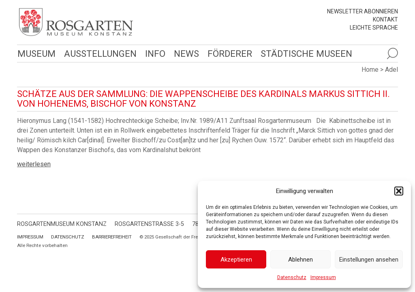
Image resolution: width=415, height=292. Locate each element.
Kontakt (385, 19)
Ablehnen (300, 259)
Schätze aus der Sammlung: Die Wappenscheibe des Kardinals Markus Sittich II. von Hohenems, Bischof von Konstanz (203, 99)
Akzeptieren (236, 259)
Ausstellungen (100, 53)
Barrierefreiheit (112, 237)
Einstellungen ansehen (368, 259)
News (186, 53)
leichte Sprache (374, 27)
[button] (399, 191)
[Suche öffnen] (392, 53)
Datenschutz (291, 277)
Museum (36, 53)
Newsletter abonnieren (362, 11)
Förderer (230, 53)
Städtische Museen (306, 53)
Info (155, 53)
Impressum (323, 277)
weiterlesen (34, 164)
